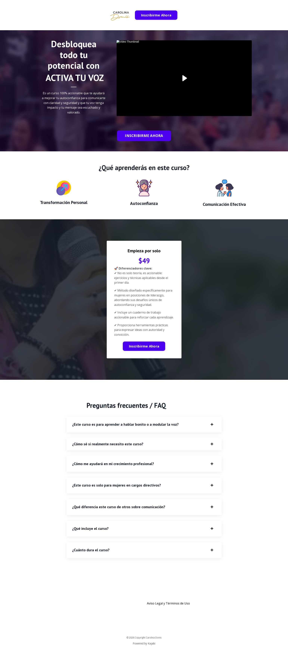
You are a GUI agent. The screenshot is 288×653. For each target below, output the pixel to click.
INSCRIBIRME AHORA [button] (144, 135)
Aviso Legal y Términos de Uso (168, 603)
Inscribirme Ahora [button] (156, 15)
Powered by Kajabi (144, 643)
